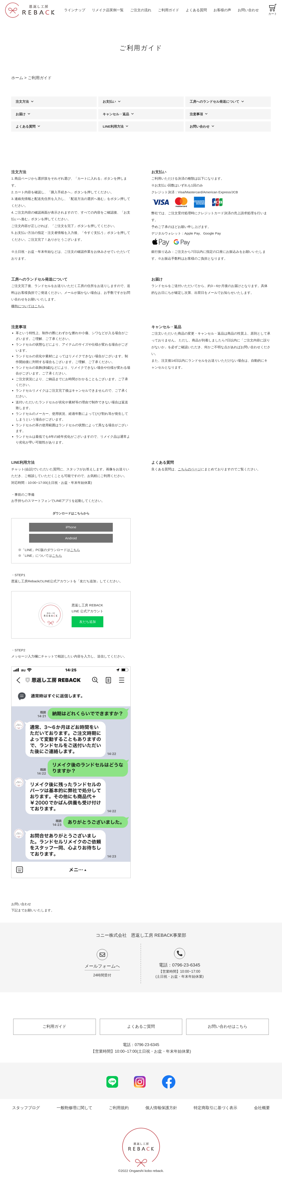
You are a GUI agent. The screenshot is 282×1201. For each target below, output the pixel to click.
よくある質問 (196, 10)
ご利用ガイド (168, 10)
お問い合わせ (248, 10)
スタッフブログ (26, 1108)
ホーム (17, 78)
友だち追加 (87, 622)
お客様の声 (222, 10)
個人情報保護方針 (161, 1108)
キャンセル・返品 (116, 114)
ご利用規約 (119, 1108)
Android (71, 538)
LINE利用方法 (113, 126)
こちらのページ (189, 469)
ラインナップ (74, 10)
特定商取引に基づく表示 (215, 1108)
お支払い (109, 101)
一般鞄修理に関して (74, 1108)
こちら (75, 550)
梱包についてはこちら (27, 306)
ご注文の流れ (140, 10)
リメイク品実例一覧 (108, 10)
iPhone (71, 527)
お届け (21, 114)
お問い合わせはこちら (227, 1026)
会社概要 (262, 1108)
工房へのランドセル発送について (214, 101)
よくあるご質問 (141, 1026)
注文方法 (22, 101)
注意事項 (196, 114)
